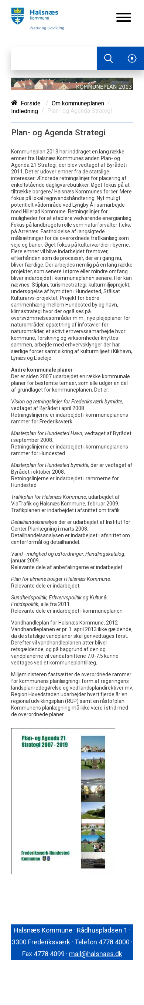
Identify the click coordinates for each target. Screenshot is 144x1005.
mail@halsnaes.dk (95, 954)
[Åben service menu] (132, 58)
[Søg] (54, 58)
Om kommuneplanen (78, 103)
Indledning (24, 111)
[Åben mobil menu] (124, 18)
